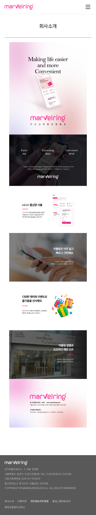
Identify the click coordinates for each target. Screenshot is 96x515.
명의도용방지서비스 (15, 507)
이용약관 (22, 501)
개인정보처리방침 (39, 501)
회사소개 (9, 501)
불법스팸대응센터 (61, 501)
